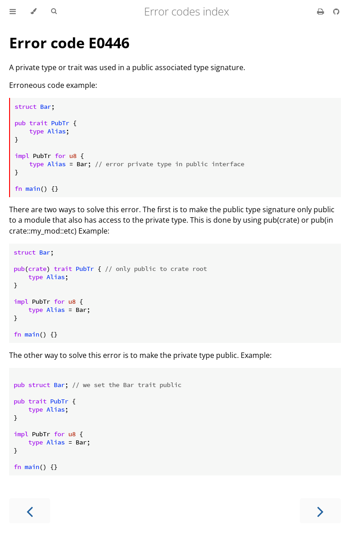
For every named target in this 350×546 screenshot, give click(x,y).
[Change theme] (33, 11)
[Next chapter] (320, 510)
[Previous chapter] (29, 510)
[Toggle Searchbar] (54, 11)
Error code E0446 (69, 42)
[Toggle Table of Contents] (12, 11)
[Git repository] (336, 11)
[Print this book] (321, 11)
